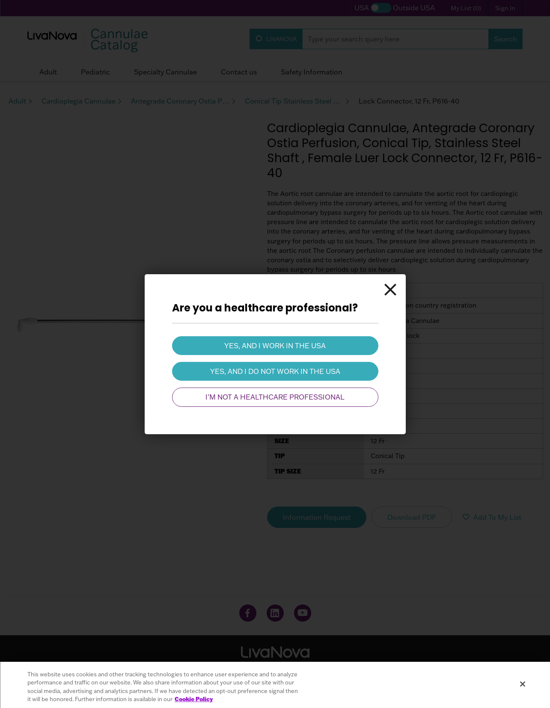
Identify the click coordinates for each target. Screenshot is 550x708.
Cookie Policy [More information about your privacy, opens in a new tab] (194, 699)
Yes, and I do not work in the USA (275, 371)
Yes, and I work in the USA (275, 345)
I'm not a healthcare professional (275, 397)
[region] (275, 685)
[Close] (390, 289)
